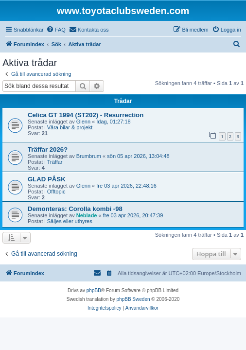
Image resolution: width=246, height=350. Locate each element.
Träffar (55, 162)
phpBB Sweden (133, 299)
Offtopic (56, 191)
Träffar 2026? (48, 149)
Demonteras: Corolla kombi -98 (75, 208)
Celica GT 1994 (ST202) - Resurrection (85, 115)
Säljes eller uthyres (69, 221)
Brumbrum (88, 156)
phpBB (94, 290)
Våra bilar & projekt (70, 127)
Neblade (86, 215)
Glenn (83, 121)
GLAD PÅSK (47, 179)
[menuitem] (56, 29)
